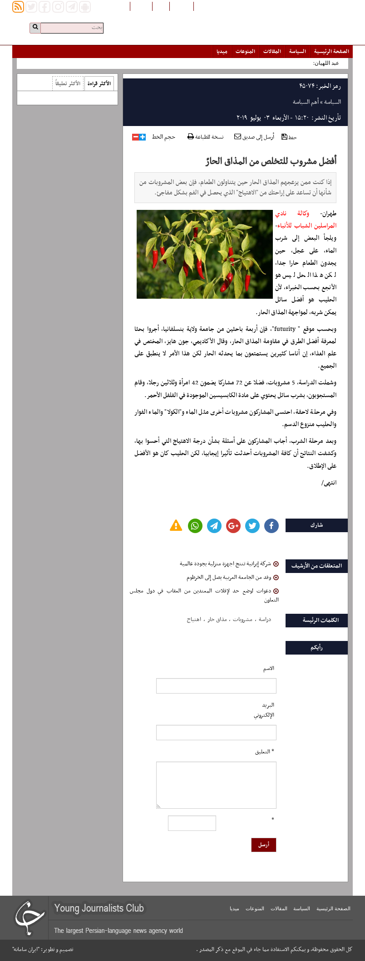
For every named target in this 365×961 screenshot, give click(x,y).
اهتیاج (194, 620)
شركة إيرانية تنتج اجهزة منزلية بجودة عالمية (229, 563)
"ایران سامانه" (25, 950)
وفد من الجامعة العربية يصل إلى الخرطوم (233, 577)
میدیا (222, 51)
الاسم (268, 669)
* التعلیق (264, 752)
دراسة (265, 620)
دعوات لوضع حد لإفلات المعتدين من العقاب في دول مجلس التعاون (204, 596)
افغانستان (182, 6)
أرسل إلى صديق (254, 137)
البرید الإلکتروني (264, 710)
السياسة (297, 51)
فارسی (161, 6)
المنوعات (245, 51)
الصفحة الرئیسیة (331, 51)
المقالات (272, 51)
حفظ (289, 137)
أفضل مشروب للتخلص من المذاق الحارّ (270, 162)
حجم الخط (163, 137)
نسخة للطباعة (205, 137)
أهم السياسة (306, 102)
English (141, 6)
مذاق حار (217, 620)
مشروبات (242, 620)
